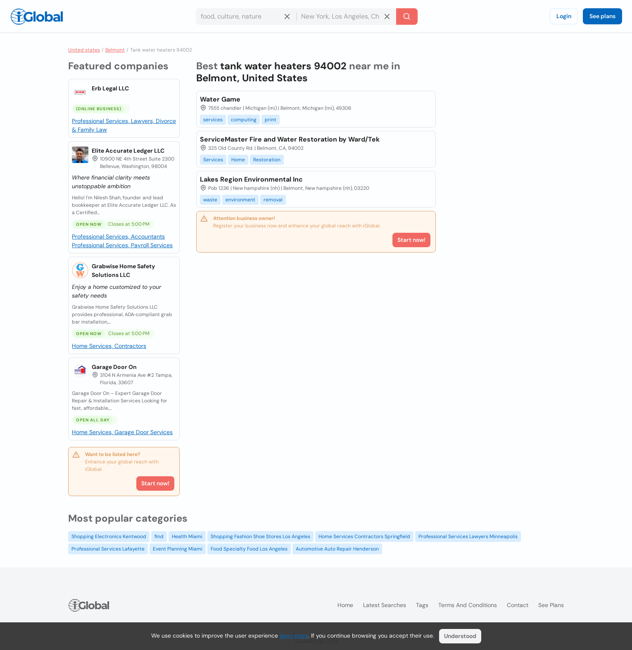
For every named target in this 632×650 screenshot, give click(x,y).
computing (244, 119)
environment (240, 199)
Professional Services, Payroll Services (122, 245)
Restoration (266, 159)
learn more (294, 635)
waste (210, 199)
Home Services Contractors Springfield (364, 536)
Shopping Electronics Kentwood (108, 536)
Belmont (115, 50)
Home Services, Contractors (109, 346)
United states (84, 50)
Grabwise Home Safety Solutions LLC (123, 270)
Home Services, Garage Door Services (122, 432)
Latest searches (384, 605)
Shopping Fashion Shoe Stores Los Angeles (260, 536)
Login (563, 16)
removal (273, 199)
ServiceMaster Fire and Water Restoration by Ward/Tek (290, 139)
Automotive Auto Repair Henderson (337, 549)
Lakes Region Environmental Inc (251, 179)
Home (238, 159)
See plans (602, 16)
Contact (517, 605)
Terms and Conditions (467, 605)
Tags (422, 605)
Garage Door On (114, 367)
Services (213, 159)
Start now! (155, 483)
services (213, 119)
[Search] (407, 16)
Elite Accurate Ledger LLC (128, 150)
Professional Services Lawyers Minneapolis (468, 536)
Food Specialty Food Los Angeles (249, 549)
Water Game (220, 99)
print (270, 119)
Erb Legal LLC (110, 88)
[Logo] (37, 16)
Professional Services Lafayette (108, 549)
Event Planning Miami (177, 549)
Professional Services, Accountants (118, 236)
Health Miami (187, 536)
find (159, 536)
